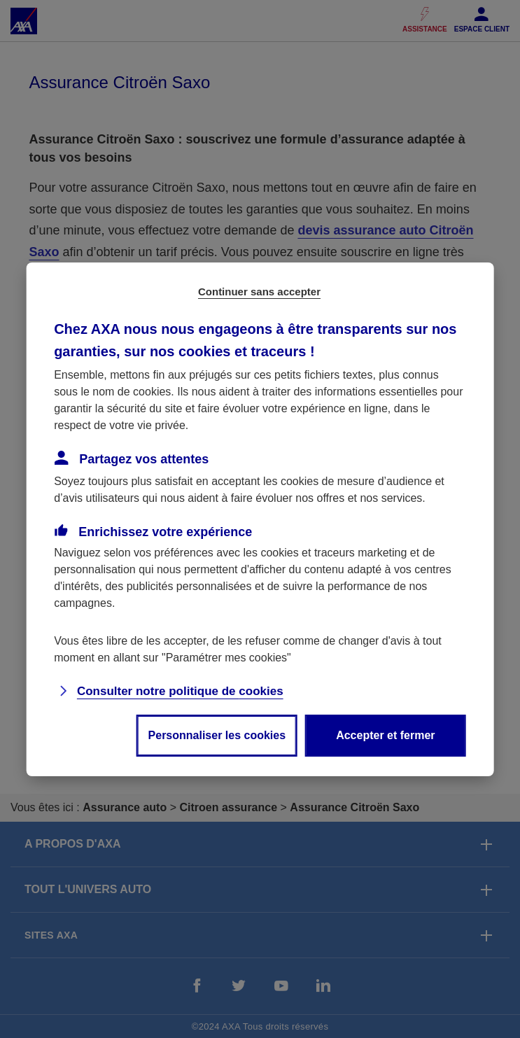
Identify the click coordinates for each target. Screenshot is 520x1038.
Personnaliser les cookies (217, 735)
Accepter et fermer (385, 735)
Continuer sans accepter (259, 291)
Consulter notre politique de (180, 691)
